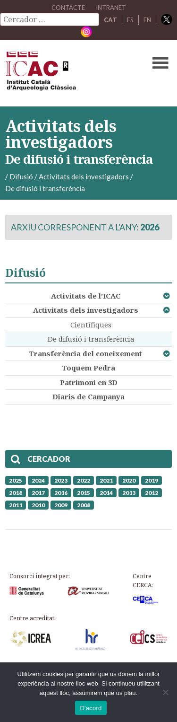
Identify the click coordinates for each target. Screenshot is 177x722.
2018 (15, 492)
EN (147, 20)
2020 (128, 480)
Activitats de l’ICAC (85, 295)
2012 (151, 492)
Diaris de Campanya (88, 396)
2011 (15, 505)
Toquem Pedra (88, 367)
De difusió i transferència (91, 338)
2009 (60, 505)
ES (130, 20)
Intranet (111, 7)
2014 (106, 492)
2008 (83, 505)
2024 (38, 480)
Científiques (90, 324)
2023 (60, 480)
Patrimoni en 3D (89, 382)
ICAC (70, 73)
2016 (60, 492)
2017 (38, 492)
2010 (38, 505)
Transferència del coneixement (85, 353)
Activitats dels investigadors (85, 310)
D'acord (90, 708)
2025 (15, 480)
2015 (83, 492)
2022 (83, 480)
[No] (165, 692)
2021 (106, 480)
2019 (151, 480)
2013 (128, 492)
